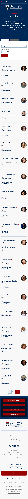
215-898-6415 (14, 439)
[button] (24, 1)
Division (3, 43)
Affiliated (7, 51)
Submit (5, 56)
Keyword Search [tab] (14, 40)
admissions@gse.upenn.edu (14, 440)
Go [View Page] (17, 391)
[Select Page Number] (10, 392)
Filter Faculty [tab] (5, 40)
